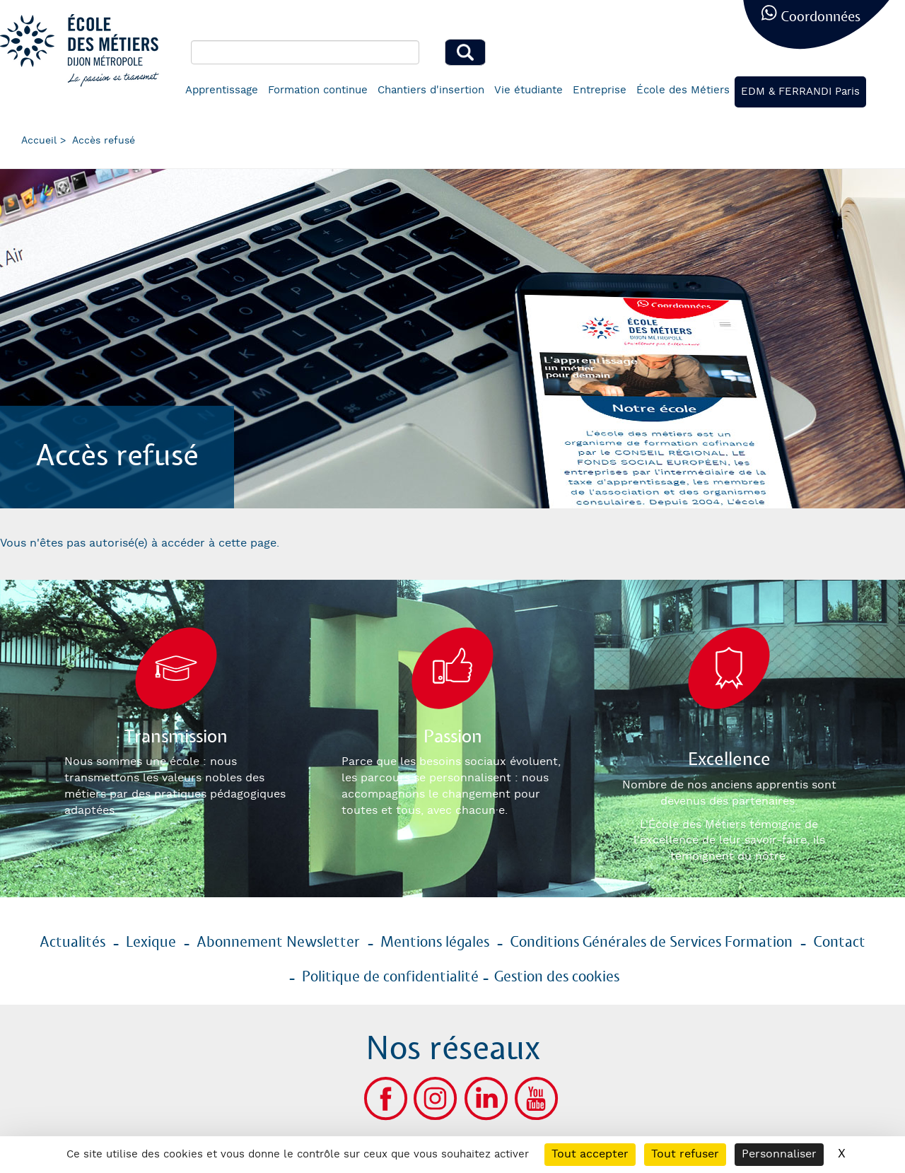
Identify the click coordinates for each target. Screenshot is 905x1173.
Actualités (72, 942)
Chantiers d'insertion (431, 90)
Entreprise (599, 90)
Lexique (151, 942)
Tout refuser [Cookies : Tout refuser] (685, 1154)
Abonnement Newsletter (278, 942)
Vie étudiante (528, 90)
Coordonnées (820, 17)
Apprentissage (221, 90)
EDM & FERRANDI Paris (800, 91)
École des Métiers (683, 90)
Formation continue (318, 90)
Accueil (39, 140)
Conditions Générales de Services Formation (651, 942)
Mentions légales (434, 942)
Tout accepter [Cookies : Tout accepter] (590, 1154)
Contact (839, 942)
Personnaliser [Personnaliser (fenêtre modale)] (779, 1154)
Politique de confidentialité (390, 977)
